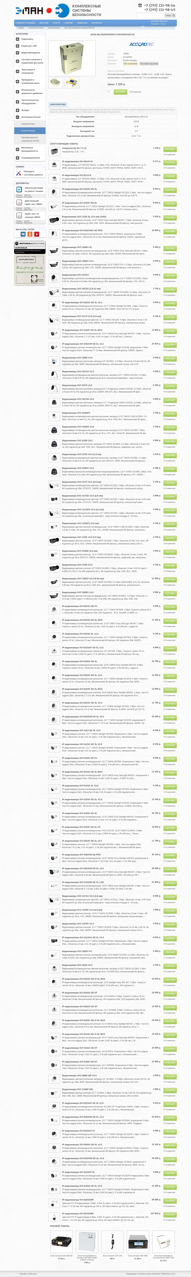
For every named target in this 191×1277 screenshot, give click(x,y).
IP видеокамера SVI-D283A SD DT (79, 1006)
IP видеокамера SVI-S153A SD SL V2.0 (82, 799)
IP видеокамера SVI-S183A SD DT (79, 1061)
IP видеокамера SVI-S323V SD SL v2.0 (82, 841)
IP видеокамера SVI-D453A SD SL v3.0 (82, 1144)
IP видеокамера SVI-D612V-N (77, 161)
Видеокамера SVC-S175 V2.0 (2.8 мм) (81, 316)
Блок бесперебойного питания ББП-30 (79, 28)
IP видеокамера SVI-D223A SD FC (79, 606)
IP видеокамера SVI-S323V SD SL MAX (82, 330)
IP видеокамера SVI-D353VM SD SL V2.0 (83, 716)
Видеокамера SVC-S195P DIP (77, 1089)
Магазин (44, 23)
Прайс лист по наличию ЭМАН (28, 215)
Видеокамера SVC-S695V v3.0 (78, 592)
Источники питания (36, 28)
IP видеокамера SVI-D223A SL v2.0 (80, 634)
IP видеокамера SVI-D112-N (76, 175)
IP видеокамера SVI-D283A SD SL (79, 661)
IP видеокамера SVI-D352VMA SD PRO (82, 230)
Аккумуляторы (28, 124)
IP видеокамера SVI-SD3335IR (78, 1213)
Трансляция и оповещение (28, 71)
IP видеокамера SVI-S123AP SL (78, 1172)
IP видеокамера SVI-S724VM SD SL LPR (83, 882)
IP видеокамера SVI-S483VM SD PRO (81, 854)
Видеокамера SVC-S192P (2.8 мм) (79, 551)
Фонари (25, 110)
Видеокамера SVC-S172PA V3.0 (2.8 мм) (83, 509)
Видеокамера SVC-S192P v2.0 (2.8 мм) (82, 910)
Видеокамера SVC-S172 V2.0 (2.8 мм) (81, 482)
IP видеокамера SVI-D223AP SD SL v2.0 (82, 647)
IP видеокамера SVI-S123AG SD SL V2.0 (83, 937)
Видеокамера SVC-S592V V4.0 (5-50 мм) (83, 578)
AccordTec (127, 57)
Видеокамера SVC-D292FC (76, 413)
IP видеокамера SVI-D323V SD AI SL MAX (83, 1020)
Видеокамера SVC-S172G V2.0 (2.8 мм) (82, 495)
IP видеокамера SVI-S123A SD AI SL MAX (83, 1034)
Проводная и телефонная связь (30, 81)
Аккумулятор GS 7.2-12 (74, 148)
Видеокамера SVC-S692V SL (77, 247)
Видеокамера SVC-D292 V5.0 (77, 965)
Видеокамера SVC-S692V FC (77, 951)
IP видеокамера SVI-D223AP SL (78, 1130)
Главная (20, 28)
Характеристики (57, 104)
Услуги (56, 23)
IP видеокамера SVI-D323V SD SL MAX (82, 689)
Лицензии (82, 23)
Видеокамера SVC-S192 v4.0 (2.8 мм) (81, 537)
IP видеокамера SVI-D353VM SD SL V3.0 (83, 1158)
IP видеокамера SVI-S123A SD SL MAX (82, 772)
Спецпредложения (30, 158)
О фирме (68, 23)
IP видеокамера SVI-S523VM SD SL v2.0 (83, 868)
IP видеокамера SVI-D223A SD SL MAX (82, 620)
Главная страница (25, 23)
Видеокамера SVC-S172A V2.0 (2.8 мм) (82, 896)
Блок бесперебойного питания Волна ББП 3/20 (163, 1257)
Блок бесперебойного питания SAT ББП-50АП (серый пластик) (87, 1258)
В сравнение (136, 92)
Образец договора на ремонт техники (29, 189)
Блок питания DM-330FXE (61, 1256)
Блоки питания (54, 28)
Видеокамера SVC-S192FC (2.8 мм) (80, 523)
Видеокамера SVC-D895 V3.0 (77, 357)
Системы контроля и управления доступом (32, 61)
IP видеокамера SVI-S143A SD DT (79, 1048)
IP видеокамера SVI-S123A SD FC (79, 758)
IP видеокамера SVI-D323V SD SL (79, 189)
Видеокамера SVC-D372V (75, 275)
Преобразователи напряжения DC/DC (30, 139)
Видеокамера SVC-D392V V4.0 (78, 468)
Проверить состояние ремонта (29, 173)
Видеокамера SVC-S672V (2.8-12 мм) (81, 288)
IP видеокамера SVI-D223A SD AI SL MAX (83, 979)
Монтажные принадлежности (29, 149)
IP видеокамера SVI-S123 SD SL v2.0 (81, 730)
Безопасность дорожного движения (32, 91)
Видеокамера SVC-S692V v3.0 (78, 261)
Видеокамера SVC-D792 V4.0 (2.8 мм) (81, 454)
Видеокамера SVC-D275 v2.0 (77, 385)
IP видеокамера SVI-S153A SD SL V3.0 (82, 1186)
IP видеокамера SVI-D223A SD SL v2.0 (82, 302)
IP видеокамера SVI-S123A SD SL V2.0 (82, 744)
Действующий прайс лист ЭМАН (29, 202)
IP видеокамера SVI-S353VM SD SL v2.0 (83, 344)
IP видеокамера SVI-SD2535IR (78, 1199)
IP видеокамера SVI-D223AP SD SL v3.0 (82, 1103)
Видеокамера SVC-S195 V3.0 (77, 564)
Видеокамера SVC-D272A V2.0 (78, 371)
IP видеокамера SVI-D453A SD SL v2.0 (82, 675)
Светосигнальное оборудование (30, 102)
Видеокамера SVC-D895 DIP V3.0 (79, 1075)
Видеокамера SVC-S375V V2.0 (78, 923)
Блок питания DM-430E (138, 1256)
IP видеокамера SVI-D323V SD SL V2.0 (82, 703)
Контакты (97, 23)
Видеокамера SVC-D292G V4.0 (78, 426)
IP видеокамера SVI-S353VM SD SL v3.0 (83, 1117)
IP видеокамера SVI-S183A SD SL (79, 813)
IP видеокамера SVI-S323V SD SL (79, 203)
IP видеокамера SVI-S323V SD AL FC (81, 827)
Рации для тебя (29, 46)
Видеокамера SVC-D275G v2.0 (78, 399)
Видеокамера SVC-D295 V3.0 (77, 440)
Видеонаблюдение (30, 53)
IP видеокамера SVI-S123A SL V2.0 (80, 785)
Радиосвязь (27, 39)
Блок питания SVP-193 (112, 1256)
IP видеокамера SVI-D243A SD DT (79, 992)
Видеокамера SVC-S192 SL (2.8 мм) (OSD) (84, 216)
